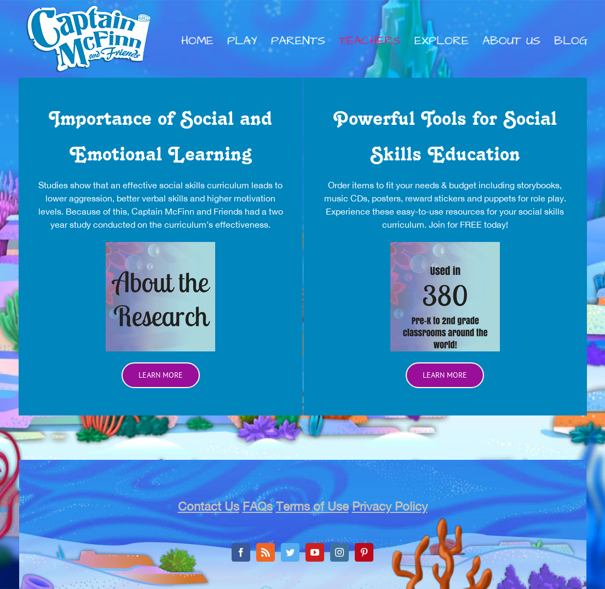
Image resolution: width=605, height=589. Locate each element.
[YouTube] (315, 552)
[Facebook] (241, 552)
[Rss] (265, 552)
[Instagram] (339, 552)
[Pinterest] (364, 552)
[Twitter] (290, 552)
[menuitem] (204, 41)
